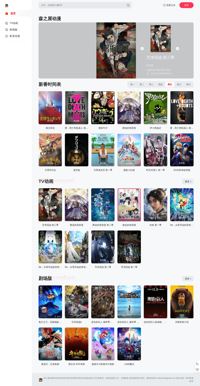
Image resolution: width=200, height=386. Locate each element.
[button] (142, 48)
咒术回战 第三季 (161, 57)
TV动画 (46, 181)
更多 (188, 181)
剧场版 (45, 278)
